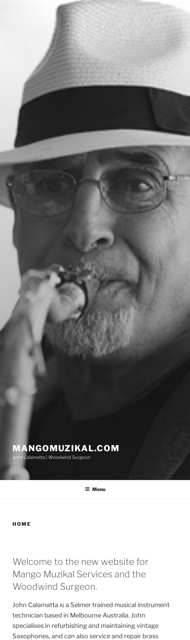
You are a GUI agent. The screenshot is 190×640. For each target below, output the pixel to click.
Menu (95, 489)
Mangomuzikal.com (66, 448)
